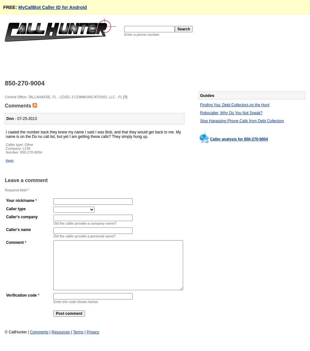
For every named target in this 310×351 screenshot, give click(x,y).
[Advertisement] (121, 60)
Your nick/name (20, 200)
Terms (78, 341)
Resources (60, 341)
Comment (15, 242)
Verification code (21, 305)
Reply (10, 160)
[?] (125, 97)
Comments (39, 341)
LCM (26, 148)
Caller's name (18, 229)
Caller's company (22, 217)
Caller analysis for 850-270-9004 (239, 139)
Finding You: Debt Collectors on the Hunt (234, 105)
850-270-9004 (31, 152)
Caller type (16, 209)
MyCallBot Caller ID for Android (52, 7)
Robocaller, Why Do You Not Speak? (231, 113)
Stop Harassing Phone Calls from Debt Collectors (242, 121)
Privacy (93, 341)
